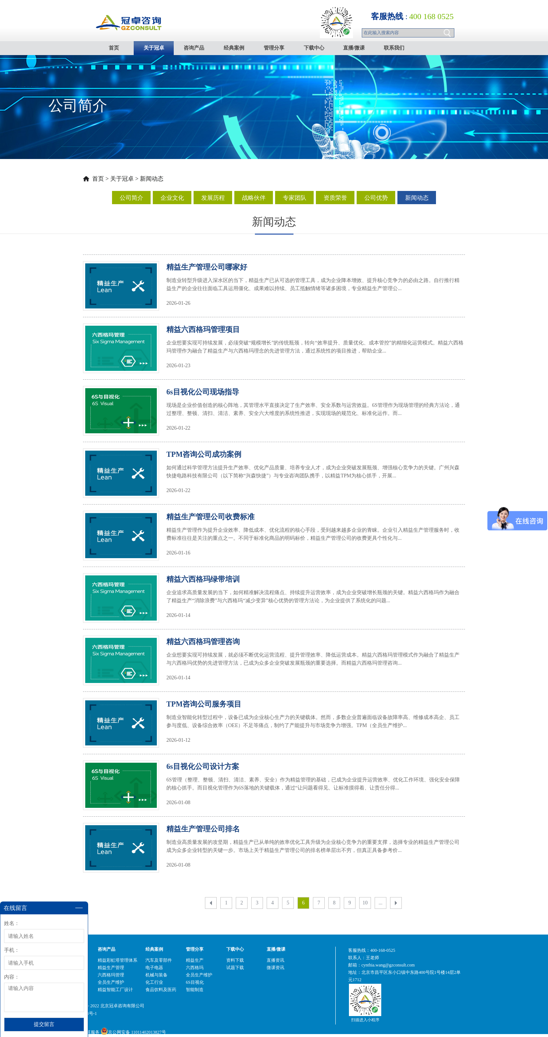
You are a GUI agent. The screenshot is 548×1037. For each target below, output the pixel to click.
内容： (11, 977)
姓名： (11, 923)
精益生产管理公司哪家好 (206, 267)
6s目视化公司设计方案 (202, 766)
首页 (114, 48)
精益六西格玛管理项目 (203, 329)
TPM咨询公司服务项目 (203, 704)
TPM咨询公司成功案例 (203, 454)
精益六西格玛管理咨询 (203, 641)
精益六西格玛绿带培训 (203, 579)
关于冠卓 (122, 179)
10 (365, 903)
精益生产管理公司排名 (203, 829)
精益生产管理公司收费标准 (210, 517)
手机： (11, 950)
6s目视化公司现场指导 (202, 392)
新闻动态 (151, 179)
